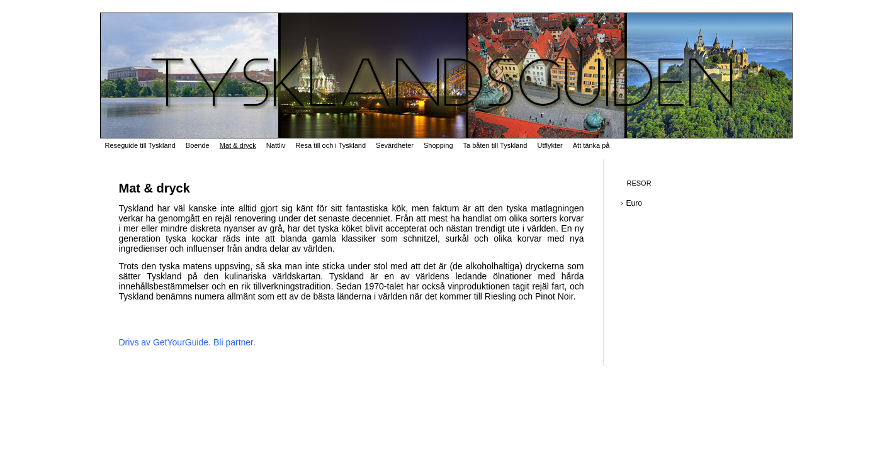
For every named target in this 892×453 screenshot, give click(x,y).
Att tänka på (591, 145)
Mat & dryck (238, 145)
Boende (198, 145)
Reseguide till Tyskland (140, 145)
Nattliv (276, 145)
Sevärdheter (395, 145)
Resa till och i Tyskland (330, 145)
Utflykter (549, 145)
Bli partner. (234, 342)
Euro (634, 203)
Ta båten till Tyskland (495, 145)
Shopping (438, 145)
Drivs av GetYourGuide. (165, 342)
